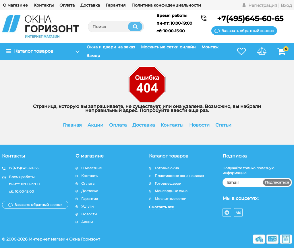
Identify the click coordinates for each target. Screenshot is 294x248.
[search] (116, 26)
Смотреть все (161, 207)
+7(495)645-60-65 (250, 18)
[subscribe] (257, 182)
